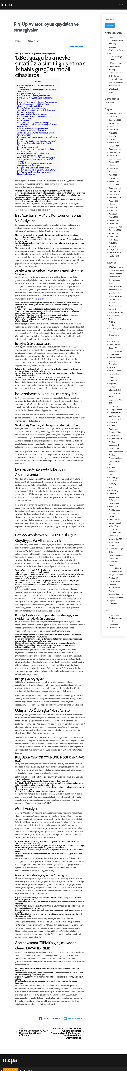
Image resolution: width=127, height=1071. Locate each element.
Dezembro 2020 (115, 227)
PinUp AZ (112, 484)
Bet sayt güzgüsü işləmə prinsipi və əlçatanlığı (36, 138)
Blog (110, 338)
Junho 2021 (113, 207)
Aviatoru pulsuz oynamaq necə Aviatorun (35, 161)
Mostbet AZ (113, 422)
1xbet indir (39, 296)
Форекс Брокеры (116, 594)
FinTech (112, 367)
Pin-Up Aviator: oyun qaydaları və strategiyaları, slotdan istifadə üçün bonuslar (36, 106)
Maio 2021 (113, 210)
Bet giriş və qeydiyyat (26, 109)
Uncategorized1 (115, 523)
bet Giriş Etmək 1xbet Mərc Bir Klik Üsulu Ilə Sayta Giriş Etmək (35, 147)
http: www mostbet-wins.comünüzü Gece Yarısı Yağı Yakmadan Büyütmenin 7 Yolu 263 (116, 393)
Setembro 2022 (115, 159)
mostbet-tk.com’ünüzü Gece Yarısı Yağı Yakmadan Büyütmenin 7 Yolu (116, 43)
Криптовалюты (115, 581)
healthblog (113, 380)
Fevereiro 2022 (114, 181)
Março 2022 (113, 178)
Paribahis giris (114, 477)
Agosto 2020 (114, 233)
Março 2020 (114, 249)
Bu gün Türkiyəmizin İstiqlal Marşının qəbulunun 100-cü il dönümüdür (32, 127)
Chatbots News (114, 344)
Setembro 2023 (115, 120)
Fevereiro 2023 (114, 142)
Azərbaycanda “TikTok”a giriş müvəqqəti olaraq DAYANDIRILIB (37, 123)
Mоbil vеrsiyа (23, 118)
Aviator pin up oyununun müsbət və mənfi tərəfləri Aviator (35, 131)
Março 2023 (113, 139)
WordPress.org (114, 628)
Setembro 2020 (115, 230)
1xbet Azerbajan (76, 43)
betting (111, 332)
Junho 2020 (113, 240)
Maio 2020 (113, 243)
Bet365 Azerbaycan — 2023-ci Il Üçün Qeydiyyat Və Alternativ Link (33, 102)
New (111, 474)
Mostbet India (114, 435)
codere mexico (114, 354)
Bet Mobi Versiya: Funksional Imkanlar (33, 151)
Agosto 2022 (114, 162)
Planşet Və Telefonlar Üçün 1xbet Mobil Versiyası (34, 141)
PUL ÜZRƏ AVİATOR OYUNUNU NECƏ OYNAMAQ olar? (34, 115)
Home (120, 5)
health (111, 377)
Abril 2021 (113, 214)
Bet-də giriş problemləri (27, 144)
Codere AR (113, 348)
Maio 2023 (113, 133)
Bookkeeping (114, 341)
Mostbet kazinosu (115, 439)
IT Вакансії (113, 406)
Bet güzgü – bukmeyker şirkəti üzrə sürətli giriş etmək (37, 135)
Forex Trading (114, 374)
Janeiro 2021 (113, 223)
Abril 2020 (113, 246)
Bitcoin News (114, 335)
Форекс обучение (116, 597)
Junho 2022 (113, 168)
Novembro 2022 (115, 152)
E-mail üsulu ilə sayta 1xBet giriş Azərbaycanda (37, 99)
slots (111, 487)
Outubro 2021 (114, 194)
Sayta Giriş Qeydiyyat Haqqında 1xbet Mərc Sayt (35, 96)
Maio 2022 (113, 172)
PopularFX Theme (23, 1067)
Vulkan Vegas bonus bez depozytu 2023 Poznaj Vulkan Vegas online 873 (115, 532)
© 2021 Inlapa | (8, 1067)
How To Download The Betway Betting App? (36, 155)
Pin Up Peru (113, 481)
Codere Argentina (115, 351)
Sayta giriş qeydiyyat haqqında (30, 153)
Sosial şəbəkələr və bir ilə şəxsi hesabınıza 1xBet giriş (35, 158)
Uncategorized (114, 519)
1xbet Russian (114, 315)
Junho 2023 (113, 129)
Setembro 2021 (115, 198)
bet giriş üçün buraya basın (28, 91)
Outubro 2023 (114, 117)
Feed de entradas (115, 618)
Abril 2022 (113, 175)
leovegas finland (115, 413)
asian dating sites (115, 328)
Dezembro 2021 (115, 188)
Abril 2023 (113, 136)
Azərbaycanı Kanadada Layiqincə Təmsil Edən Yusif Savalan (37, 88)
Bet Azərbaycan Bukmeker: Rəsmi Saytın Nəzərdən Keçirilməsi (34, 170)
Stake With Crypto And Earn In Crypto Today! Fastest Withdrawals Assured (116, 85)
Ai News (112, 319)
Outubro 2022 (114, 155)
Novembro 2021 (115, 191)
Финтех (112, 591)
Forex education (115, 370)
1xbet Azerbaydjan (116, 312)
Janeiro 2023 (114, 146)
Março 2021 (113, 217)
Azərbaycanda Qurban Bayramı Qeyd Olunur (36, 167)
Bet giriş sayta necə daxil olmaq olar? (33, 165)
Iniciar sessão (114, 615)
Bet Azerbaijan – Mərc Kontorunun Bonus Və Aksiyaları (36, 84)
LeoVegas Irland (115, 419)
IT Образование (115, 409)
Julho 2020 (113, 236)
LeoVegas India (114, 416)
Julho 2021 (113, 204)
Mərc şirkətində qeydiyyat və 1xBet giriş (34, 120)
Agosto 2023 (114, 123)
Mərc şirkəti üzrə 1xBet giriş (28, 163)
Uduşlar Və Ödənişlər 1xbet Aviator (32, 111)
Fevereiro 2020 (115, 253)
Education (113, 364)
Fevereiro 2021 (114, 220)
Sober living (113, 490)
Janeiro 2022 (114, 185)
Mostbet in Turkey (115, 432)
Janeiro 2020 (114, 256)
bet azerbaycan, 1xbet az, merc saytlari (33, 93)
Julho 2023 (113, 126)
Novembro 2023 (115, 113)
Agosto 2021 (114, 201)
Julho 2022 (113, 165)
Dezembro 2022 (115, 149)
